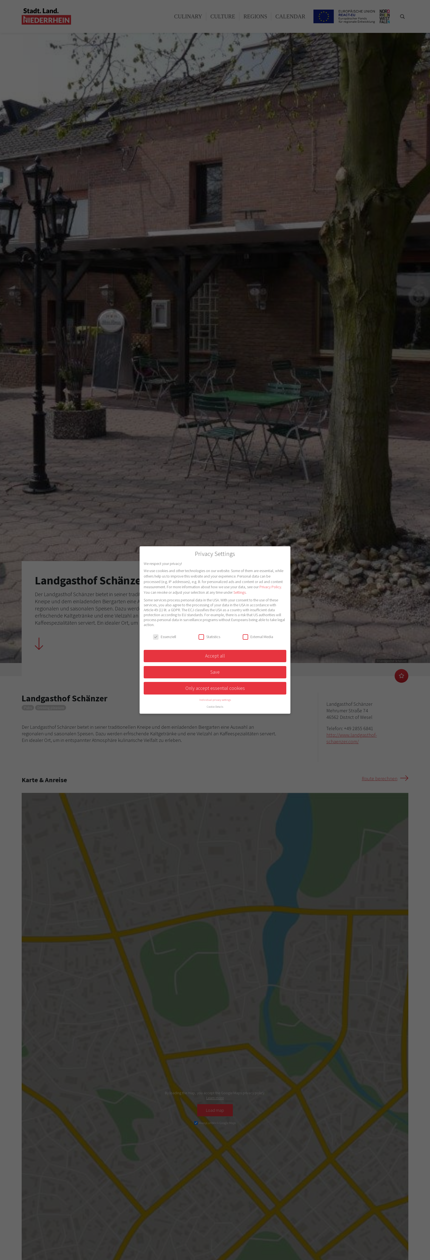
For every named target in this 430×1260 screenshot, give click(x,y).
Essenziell (164, 636)
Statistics (209, 636)
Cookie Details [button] (215, 706)
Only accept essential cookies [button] (215, 688)
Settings (239, 592)
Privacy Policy (270, 586)
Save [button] (215, 672)
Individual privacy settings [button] (215, 700)
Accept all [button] (215, 656)
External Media (258, 636)
